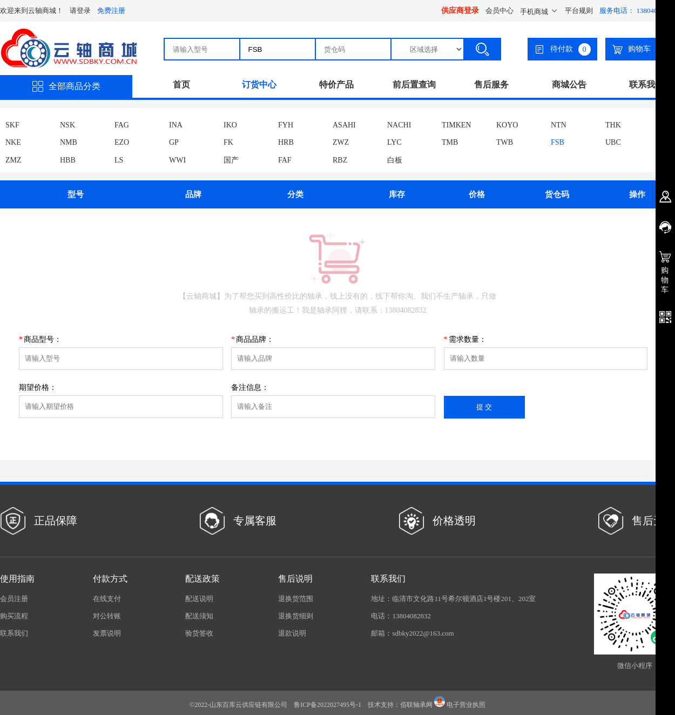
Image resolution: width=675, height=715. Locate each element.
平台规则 (579, 10)
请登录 (80, 10)
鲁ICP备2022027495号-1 (327, 705)
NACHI (399, 125)
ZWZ (341, 142)
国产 (231, 160)
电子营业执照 (459, 705)
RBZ (340, 160)
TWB (504, 142)
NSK (67, 125)
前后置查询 (414, 84)
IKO (230, 125)
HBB (68, 160)
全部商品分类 (66, 86)
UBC (613, 142)
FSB (557, 142)
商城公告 (569, 84)
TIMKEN (456, 125)
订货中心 (259, 84)
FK (228, 142)
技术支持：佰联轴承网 (400, 705)
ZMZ (13, 160)
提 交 (484, 407)
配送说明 (199, 599)
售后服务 (491, 84)
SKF (12, 125)
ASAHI (344, 125)
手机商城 (539, 12)
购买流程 (14, 616)
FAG (121, 125)
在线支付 (107, 599)
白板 (394, 160)
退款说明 (292, 633)
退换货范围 (295, 599)
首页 (181, 84)
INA (176, 125)
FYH (285, 125)
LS (118, 160)
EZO (121, 142)
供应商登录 (460, 10)
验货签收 (199, 633)
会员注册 (14, 599)
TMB (450, 142)
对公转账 (107, 616)
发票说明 (107, 633)
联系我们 (646, 84)
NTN (558, 125)
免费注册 (111, 10)
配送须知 (199, 616)
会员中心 (499, 10)
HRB (286, 142)
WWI (177, 160)
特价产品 (336, 84)
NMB (68, 142)
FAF (285, 160)
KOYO (507, 125)
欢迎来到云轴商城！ (31, 10)
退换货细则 (295, 616)
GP (174, 142)
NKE (13, 142)
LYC (394, 142)
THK (613, 125)
